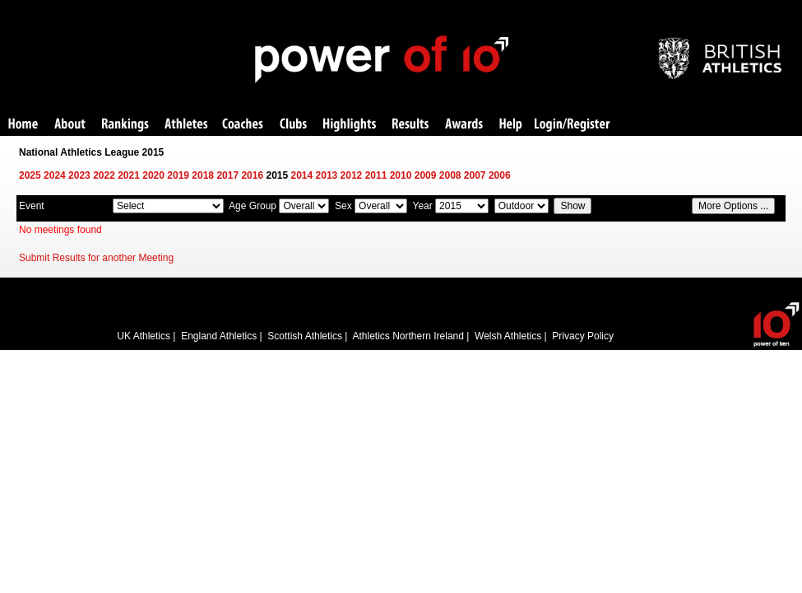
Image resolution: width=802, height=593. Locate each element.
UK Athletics (143, 336)
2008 (450, 175)
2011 (376, 175)
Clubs (293, 125)
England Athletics (219, 336)
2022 (104, 175)
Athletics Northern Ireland (408, 336)
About (70, 125)
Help (510, 125)
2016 (252, 175)
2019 (178, 175)
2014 (302, 175)
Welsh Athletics (508, 336)
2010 (401, 175)
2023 (79, 175)
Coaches (242, 125)
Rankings (125, 125)
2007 (475, 175)
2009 (426, 175)
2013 (327, 175)
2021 (129, 175)
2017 (227, 175)
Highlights (349, 125)
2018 (203, 175)
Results (410, 125)
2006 (500, 175)
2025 (30, 175)
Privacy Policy (583, 336)
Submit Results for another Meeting (96, 258)
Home (23, 125)
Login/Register (572, 125)
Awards (464, 125)
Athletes (186, 125)
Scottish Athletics (304, 336)
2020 (153, 175)
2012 (352, 175)
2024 (55, 175)
